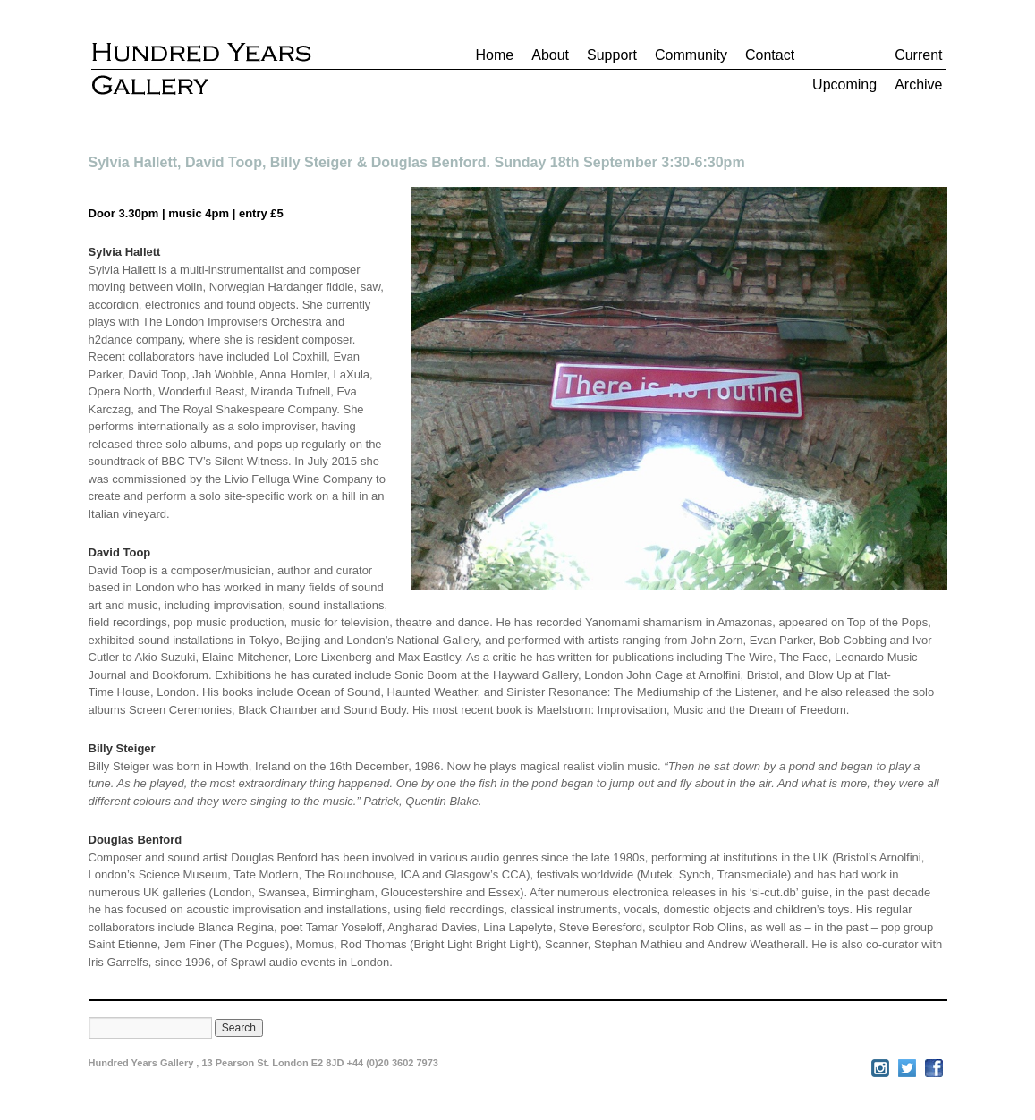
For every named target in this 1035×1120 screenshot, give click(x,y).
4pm (217, 213)
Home (495, 55)
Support (612, 55)
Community (691, 55)
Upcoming (844, 84)
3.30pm (138, 213)
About (550, 55)
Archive (918, 84)
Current (918, 55)
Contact (769, 55)
